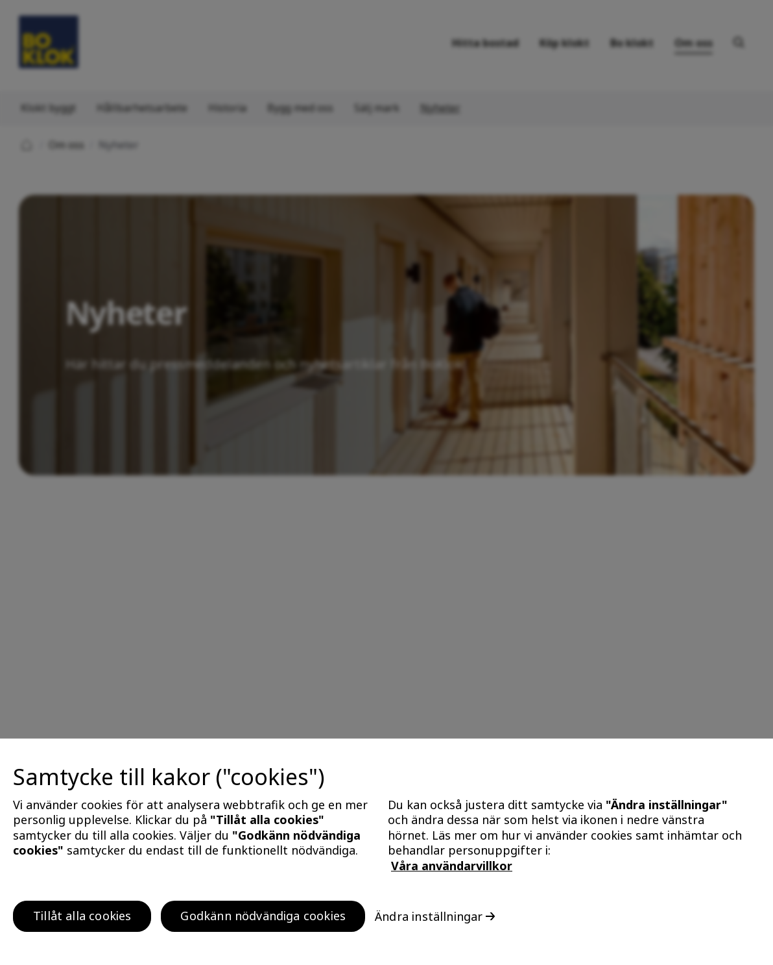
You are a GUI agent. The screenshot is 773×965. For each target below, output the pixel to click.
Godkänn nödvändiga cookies (263, 915)
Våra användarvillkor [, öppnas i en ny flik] (451, 865)
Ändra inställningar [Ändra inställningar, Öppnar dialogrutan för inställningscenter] (428, 916)
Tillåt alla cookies (82, 915)
